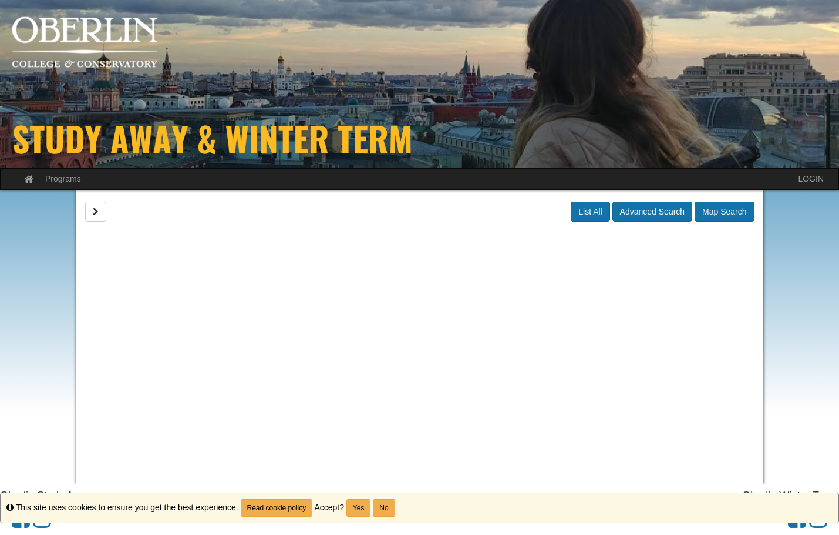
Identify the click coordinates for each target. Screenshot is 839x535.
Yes (359, 508)
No (383, 508)
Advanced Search (652, 211)
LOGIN (811, 178)
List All (590, 211)
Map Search (724, 211)
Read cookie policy (276, 508)
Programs (63, 178)
